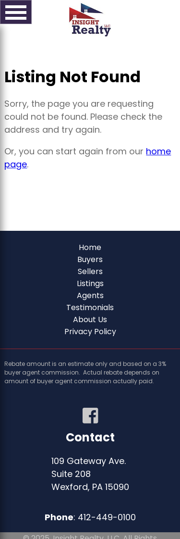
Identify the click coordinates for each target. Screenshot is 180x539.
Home (90, 247)
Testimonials (90, 307)
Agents (90, 295)
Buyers (90, 259)
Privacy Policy (90, 331)
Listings (90, 283)
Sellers (90, 271)
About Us (90, 319)
